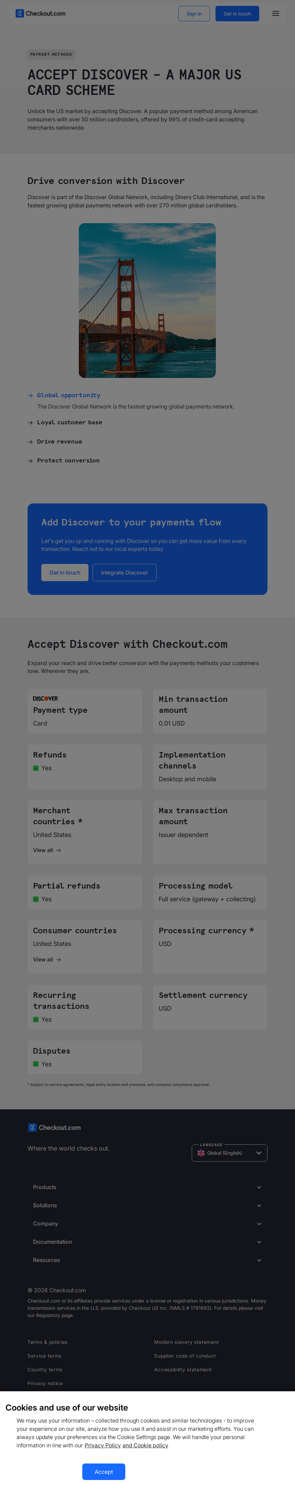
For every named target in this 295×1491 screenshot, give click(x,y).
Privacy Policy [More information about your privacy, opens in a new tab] (103, 1445)
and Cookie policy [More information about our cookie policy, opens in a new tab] (145, 1445)
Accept (104, 1471)
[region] (147, 1441)
